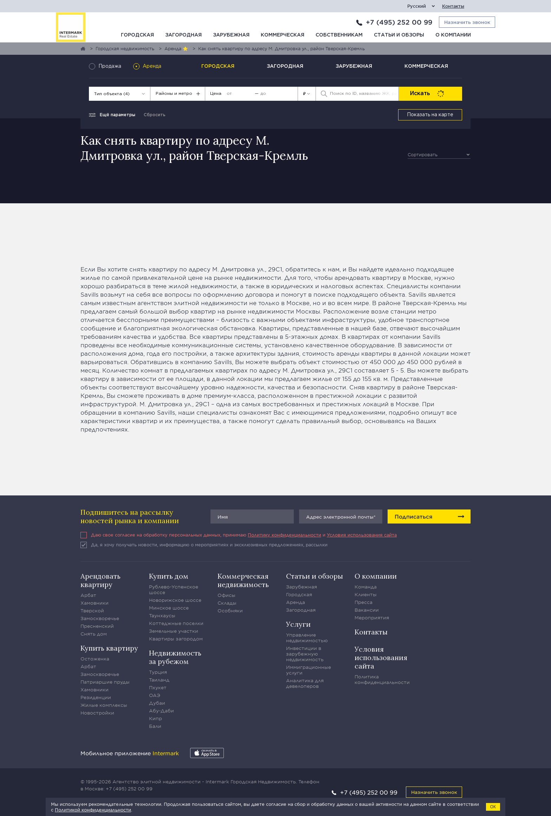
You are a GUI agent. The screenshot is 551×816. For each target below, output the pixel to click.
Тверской (92, 610)
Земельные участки (173, 631)
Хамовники (94, 603)
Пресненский (97, 626)
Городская (137, 35)
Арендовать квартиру (100, 580)
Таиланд (159, 680)
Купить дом (168, 576)
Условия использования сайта (362, 535)
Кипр (155, 718)
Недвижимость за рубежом (175, 657)
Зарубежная (231, 35)
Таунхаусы (162, 615)
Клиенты (366, 594)
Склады (227, 603)
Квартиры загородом (176, 638)
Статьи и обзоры (399, 35)
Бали (155, 726)
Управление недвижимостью (307, 637)
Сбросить (155, 115)
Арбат (88, 595)
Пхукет (158, 687)
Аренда (295, 602)
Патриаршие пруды (105, 682)
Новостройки (97, 713)
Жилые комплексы (103, 705)
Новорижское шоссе (175, 600)
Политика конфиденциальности (382, 679)
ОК (493, 806)
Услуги (298, 624)
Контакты (453, 6)
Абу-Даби (161, 710)
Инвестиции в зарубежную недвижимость (305, 653)
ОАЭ (154, 695)
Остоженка (94, 659)
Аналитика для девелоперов (305, 683)
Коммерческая (282, 35)
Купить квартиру (109, 648)
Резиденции (95, 697)
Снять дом (93, 634)
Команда (366, 587)
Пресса (363, 602)
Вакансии (367, 610)
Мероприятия (372, 617)
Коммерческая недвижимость (243, 580)
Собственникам (339, 35)
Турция (158, 672)
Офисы (226, 595)
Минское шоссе (169, 608)
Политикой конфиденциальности (93, 809)
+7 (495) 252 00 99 (399, 22)
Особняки (230, 610)
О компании (453, 35)
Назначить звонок (434, 792)
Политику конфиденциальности (284, 535)
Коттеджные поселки (176, 623)
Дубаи (157, 703)
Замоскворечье (99, 618)
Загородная (183, 35)
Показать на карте (430, 115)
